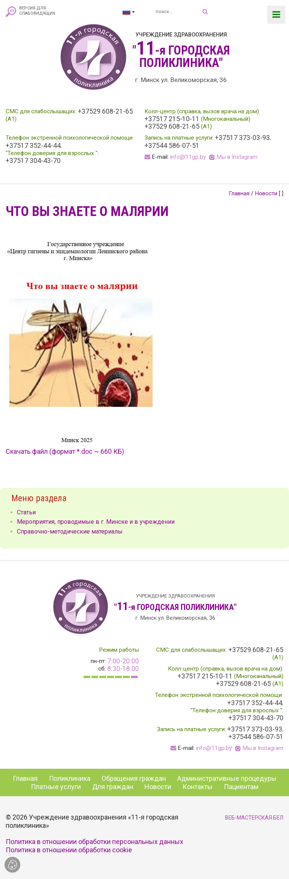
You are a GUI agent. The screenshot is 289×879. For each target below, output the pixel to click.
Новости (266, 193)
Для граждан (112, 787)
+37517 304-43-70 (33, 160)
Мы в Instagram (236, 157)
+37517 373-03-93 (242, 137)
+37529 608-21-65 (105, 111)
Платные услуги (56, 787)
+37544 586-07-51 (171, 145)
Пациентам (241, 787)
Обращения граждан (134, 778)
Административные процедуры (227, 778)
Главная (239, 193)
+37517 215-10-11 (171, 119)
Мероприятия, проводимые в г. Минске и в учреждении (96, 521)
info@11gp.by (188, 157)
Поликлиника (69, 778)
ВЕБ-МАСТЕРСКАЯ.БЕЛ (254, 818)
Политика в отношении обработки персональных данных (94, 842)
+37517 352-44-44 (33, 145)
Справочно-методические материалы (70, 531)
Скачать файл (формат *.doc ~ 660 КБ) (65, 451)
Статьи (26, 512)
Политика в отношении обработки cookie (69, 850)
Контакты (198, 787)
